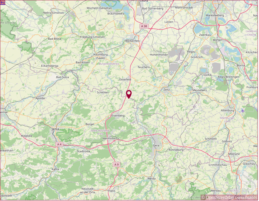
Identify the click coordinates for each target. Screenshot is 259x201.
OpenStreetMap (220, 197)
